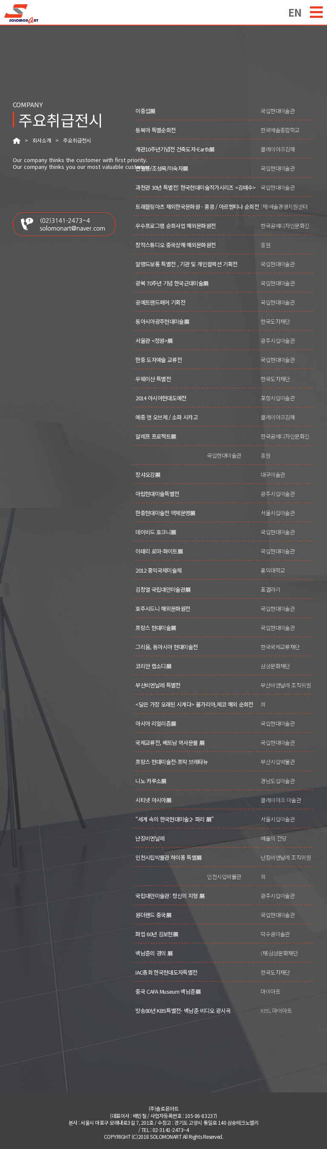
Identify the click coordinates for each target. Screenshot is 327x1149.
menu (316, 12)
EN (295, 11)
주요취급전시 (77, 140)
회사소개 (41, 140)
